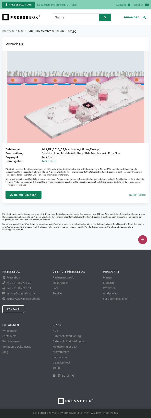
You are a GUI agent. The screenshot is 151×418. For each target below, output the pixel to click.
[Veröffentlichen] (142, 239)
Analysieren (110, 293)
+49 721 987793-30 (18, 282)
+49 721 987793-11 (18, 288)
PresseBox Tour (19, 4)
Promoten (109, 288)
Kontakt (13, 309)
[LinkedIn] (59, 376)
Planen (107, 277)
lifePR (56, 367)
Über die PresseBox (69, 271)
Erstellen (108, 282)
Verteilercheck (62, 362)
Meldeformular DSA (65, 346)
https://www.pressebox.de (23, 298)
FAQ (55, 288)
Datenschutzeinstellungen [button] (69, 341)
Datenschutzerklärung (67, 336)
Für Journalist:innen (115, 298)
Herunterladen (23, 195)
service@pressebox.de (16, 185)
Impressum (60, 357)
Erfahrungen (61, 282)
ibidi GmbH (49, 161)
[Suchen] (105, 17)
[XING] (73, 376)
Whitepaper (9, 330)
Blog (5, 352)
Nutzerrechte (137, 194)
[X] (68, 376)
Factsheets (9, 336)
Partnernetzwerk (63, 277)
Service (57, 293)
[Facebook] (54, 376)
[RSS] (63, 376)
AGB (55, 330)
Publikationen (11, 341)
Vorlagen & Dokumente (16, 346)
